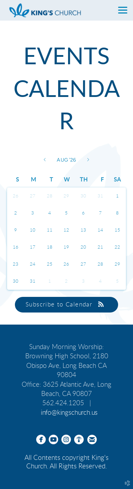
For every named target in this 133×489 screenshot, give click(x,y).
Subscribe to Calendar (66, 304)
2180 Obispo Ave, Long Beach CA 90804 (67, 366)
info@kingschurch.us (69, 412)
